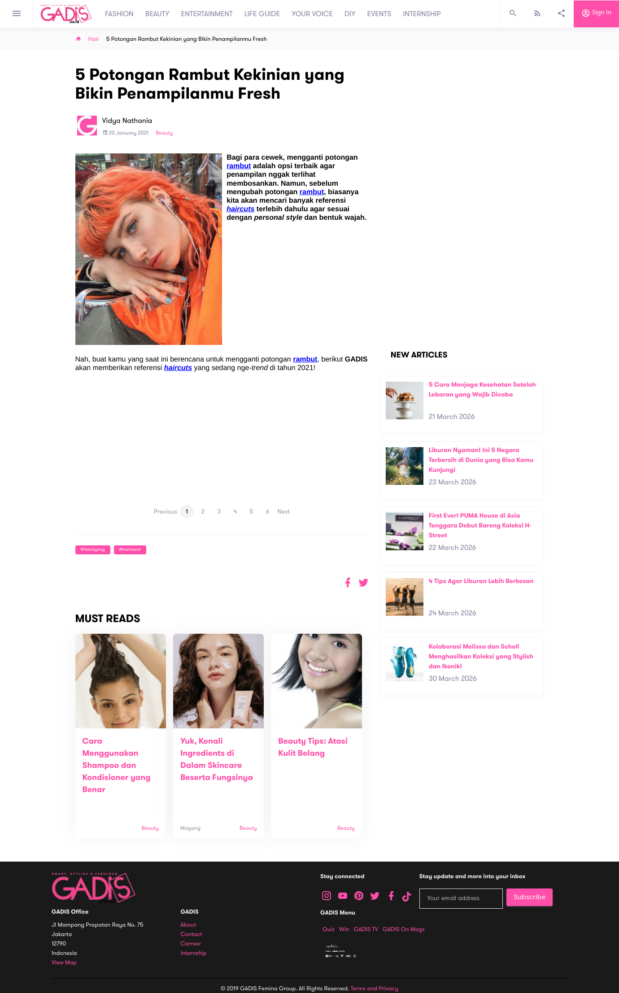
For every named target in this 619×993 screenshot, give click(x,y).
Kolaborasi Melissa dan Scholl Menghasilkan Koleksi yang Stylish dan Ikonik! (481, 656)
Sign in (596, 14)
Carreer (191, 944)
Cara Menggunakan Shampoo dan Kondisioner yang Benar (117, 765)
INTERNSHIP (422, 14)
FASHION (119, 14)
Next (284, 511)
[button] (363, 583)
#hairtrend (130, 550)
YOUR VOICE (312, 14)
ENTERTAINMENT (207, 14)
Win (344, 929)
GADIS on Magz (404, 929)
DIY (350, 14)
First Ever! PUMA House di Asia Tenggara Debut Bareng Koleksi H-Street (480, 525)
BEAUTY (157, 14)
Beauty (164, 133)
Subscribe (529, 897)
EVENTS (379, 14)
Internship (194, 953)
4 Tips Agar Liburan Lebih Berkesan (481, 581)
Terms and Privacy (374, 988)
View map (64, 963)
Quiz (329, 929)
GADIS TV (366, 929)
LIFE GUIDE (262, 14)
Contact (191, 934)
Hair (93, 39)
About (188, 925)
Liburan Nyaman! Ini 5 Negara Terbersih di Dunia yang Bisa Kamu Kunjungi (481, 460)
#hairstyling (93, 550)
